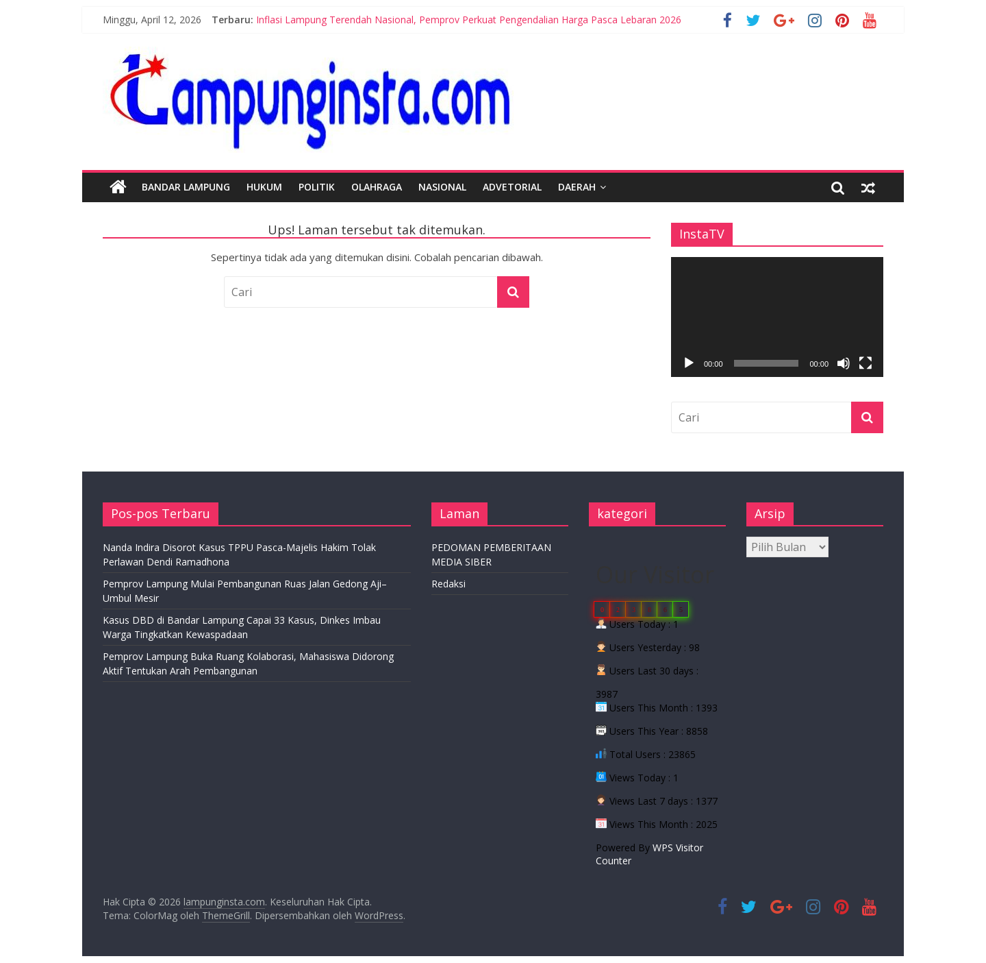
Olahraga (376, 186)
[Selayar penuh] (865, 363)
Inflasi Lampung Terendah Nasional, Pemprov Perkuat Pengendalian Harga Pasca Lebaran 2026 (468, 19)
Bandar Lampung (186, 186)
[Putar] (689, 363)
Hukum (264, 186)
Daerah (577, 186)
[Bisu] (843, 363)
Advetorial (512, 186)
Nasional (442, 186)
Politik (317, 186)
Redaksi (448, 583)
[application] (777, 316)
